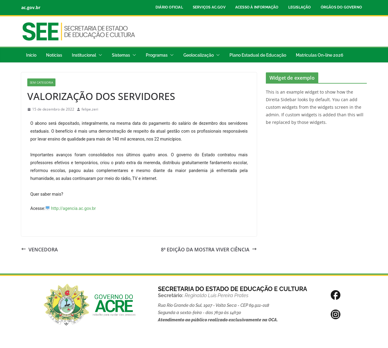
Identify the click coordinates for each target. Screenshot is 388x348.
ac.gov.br (30, 7)
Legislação (299, 7)
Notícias (54, 55)
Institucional (84, 55)
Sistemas (121, 55)
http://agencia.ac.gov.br (73, 208)
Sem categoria (41, 82)
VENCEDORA (39, 249)
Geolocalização (198, 55)
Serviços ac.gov (209, 7)
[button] (99, 55)
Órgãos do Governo (341, 7)
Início (31, 55)
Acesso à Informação (257, 7)
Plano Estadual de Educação (257, 55)
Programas (157, 55)
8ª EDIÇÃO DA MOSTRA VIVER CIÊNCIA (209, 249)
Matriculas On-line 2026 (319, 55)
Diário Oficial (169, 7)
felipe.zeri (90, 109)
